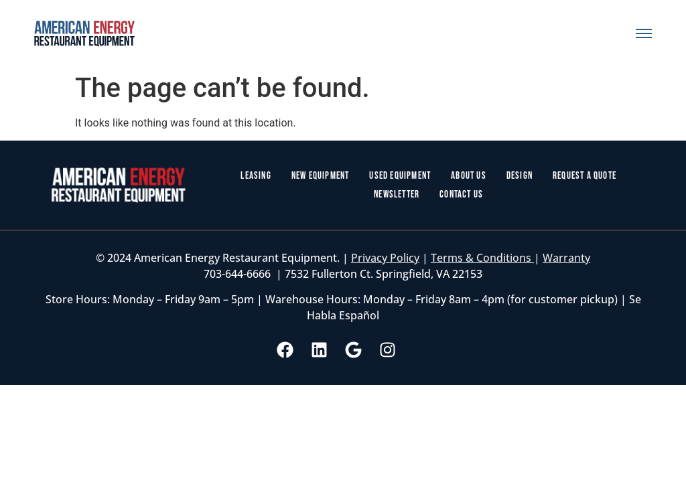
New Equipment (320, 175)
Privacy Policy (385, 257)
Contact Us (461, 194)
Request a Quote (584, 175)
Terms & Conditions (482, 257)
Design (519, 175)
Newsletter (396, 194)
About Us (468, 175)
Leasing (256, 175)
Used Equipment (400, 175)
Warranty (566, 257)
